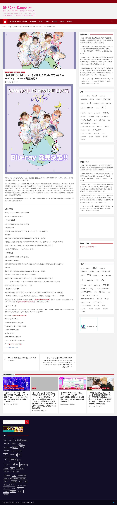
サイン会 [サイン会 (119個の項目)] (96, 133)
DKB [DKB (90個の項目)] (102, 103)
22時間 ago (64, 404)
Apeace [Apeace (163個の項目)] (84, 99)
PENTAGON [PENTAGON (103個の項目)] (105, 116)
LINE (12, 386)
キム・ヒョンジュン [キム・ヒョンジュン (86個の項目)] (86, 133)
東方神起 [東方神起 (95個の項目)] (98, 136)
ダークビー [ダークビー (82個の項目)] (83, 136)
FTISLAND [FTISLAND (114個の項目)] (90, 108)
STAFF (14, 82)
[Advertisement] (94, 150)
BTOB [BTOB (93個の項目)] (82, 103)
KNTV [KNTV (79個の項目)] (90, 113)
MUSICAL (70, 21)
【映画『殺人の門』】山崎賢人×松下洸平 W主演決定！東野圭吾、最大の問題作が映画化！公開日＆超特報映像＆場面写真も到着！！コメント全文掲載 (96, 40)
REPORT (32, 21)
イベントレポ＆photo (9, 388)
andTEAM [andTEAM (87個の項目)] (102, 96)
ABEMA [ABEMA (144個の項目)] (94, 96)
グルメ (74, 388)
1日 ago (92, 406)
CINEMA (62, 21)
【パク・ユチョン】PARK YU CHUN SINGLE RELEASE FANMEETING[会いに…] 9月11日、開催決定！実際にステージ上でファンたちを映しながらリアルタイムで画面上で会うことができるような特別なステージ (57, 362)
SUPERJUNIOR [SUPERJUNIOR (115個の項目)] (85, 123)
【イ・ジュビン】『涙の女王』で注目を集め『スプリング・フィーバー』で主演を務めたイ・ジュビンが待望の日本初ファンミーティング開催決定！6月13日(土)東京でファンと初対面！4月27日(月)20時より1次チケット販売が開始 (44, 400)
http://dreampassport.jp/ (15, 344)
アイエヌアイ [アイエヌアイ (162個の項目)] (98, 130)
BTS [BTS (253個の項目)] (89, 103)
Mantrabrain (30, 502)
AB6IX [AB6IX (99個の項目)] (87, 96)
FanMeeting (17, 72)
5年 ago (8, 82)
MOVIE (95, 388)
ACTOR (90, 388)
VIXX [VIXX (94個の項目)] (88, 130)
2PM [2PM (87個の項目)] (82, 96)
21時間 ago (8, 404)
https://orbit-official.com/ (42, 299)
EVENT (41, 21)
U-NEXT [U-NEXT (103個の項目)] (107, 126)
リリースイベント (20, 388)
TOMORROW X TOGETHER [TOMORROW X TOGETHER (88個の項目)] (87, 126)
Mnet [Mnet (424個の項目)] (106, 112)
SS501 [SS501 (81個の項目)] (109, 120)
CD (5, 386)
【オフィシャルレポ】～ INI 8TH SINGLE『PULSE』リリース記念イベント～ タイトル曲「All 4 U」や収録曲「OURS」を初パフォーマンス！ (96, 81)
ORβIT (9, 347)
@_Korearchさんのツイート (88, 247)
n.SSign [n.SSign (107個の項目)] (92, 116)
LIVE (66, 388)
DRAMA (54, 21)
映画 (108, 388)
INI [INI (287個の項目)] (97, 107)
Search (27, 422)
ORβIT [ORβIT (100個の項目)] (98, 116)
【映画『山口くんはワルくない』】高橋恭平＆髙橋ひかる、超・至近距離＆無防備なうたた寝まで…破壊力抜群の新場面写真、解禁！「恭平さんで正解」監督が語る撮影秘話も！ (100, 398)
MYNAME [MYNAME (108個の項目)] (84, 116)
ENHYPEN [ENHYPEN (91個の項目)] (108, 103)
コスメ (78, 388)
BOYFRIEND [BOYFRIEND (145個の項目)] (106, 99)
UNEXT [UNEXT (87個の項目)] (83, 130)
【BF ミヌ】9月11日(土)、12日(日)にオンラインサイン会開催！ (21, 359)
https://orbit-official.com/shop (25, 302)
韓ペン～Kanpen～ (17, 7)
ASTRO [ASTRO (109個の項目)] (92, 99)
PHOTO (104, 388)
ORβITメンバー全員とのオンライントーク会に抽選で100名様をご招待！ (31, 245)
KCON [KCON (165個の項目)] (83, 113)
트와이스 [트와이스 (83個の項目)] (83, 139)
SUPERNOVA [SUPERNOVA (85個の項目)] (95, 123)
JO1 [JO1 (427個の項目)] (103, 107)
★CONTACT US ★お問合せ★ (18, 21)
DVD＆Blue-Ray (9, 72)
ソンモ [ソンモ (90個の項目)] (103, 133)
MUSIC (48, 21)
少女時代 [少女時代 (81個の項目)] (91, 136)
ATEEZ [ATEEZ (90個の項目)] (98, 99)
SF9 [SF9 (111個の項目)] (95, 120)
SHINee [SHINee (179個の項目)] (102, 120)
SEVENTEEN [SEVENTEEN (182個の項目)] (86, 120)
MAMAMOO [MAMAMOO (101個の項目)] (97, 113)
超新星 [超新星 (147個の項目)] (105, 136)
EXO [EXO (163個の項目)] (83, 108)
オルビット (15, 347)
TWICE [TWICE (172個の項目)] (99, 126)
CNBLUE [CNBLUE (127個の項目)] (96, 103)
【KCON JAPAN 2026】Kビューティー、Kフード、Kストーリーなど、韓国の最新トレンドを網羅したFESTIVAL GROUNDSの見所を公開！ (72, 397)
